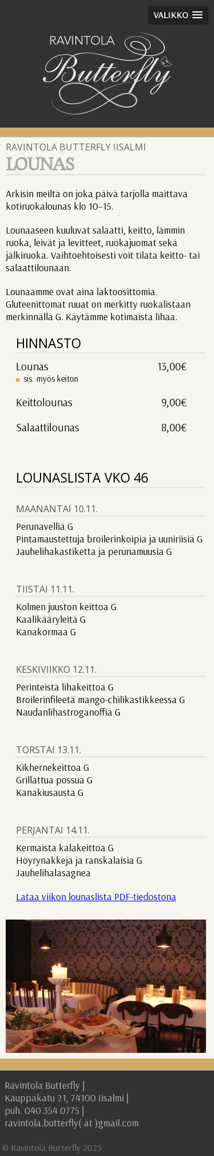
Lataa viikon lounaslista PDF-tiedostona (96, 896)
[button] (178, 15)
